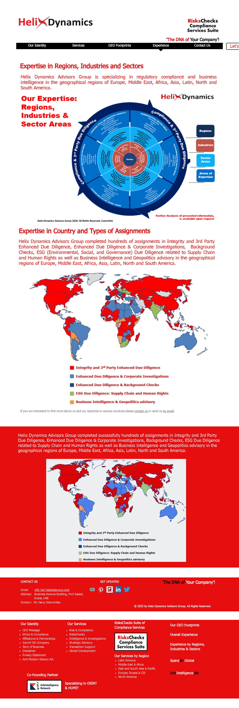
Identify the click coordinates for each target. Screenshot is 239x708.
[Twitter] (127, 589)
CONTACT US (29, 581)
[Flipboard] (109, 589)
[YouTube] (92, 589)
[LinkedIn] (118, 589)
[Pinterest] (101, 589)
